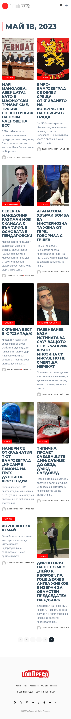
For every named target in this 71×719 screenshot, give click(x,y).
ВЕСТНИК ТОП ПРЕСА (45, 692)
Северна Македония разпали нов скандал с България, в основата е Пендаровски (17, 223)
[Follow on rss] (56, 702)
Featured (8, 323)
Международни (11, 205)
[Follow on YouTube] (33, 702)
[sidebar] (66, 5)
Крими (7, 442)
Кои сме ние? (21, 686)
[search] (61, 5)
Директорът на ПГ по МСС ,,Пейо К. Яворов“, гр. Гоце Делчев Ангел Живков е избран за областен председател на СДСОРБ (53, 581)
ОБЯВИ (44, 686)
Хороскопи (34, 686)
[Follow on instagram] (27, 702)
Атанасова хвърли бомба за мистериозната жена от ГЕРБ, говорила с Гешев (53, 225)
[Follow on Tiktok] (39, 702)
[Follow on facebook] (15, 702)
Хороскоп (8, 519)
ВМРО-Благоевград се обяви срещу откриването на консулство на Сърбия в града (52, 100)
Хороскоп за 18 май (16, 528)
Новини (42, 556)
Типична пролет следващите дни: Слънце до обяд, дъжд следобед (51, 460)
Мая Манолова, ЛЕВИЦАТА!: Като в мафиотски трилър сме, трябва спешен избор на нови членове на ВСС (17, 105)
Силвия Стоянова (50, 149)
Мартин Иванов (14, 369)
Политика (8, 78)
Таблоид (43, 442)
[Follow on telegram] (50, 702)
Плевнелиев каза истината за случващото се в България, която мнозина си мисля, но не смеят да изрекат (52, 348)
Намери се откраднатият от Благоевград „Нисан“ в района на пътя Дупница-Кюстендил (17, 464)
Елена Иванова (14, 157)
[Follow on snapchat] (44, 702)
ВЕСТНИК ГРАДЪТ (25, 692)
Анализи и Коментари (49, 323)
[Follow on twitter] (21, 702)
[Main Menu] (5, 6)
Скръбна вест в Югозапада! (17, 331)
